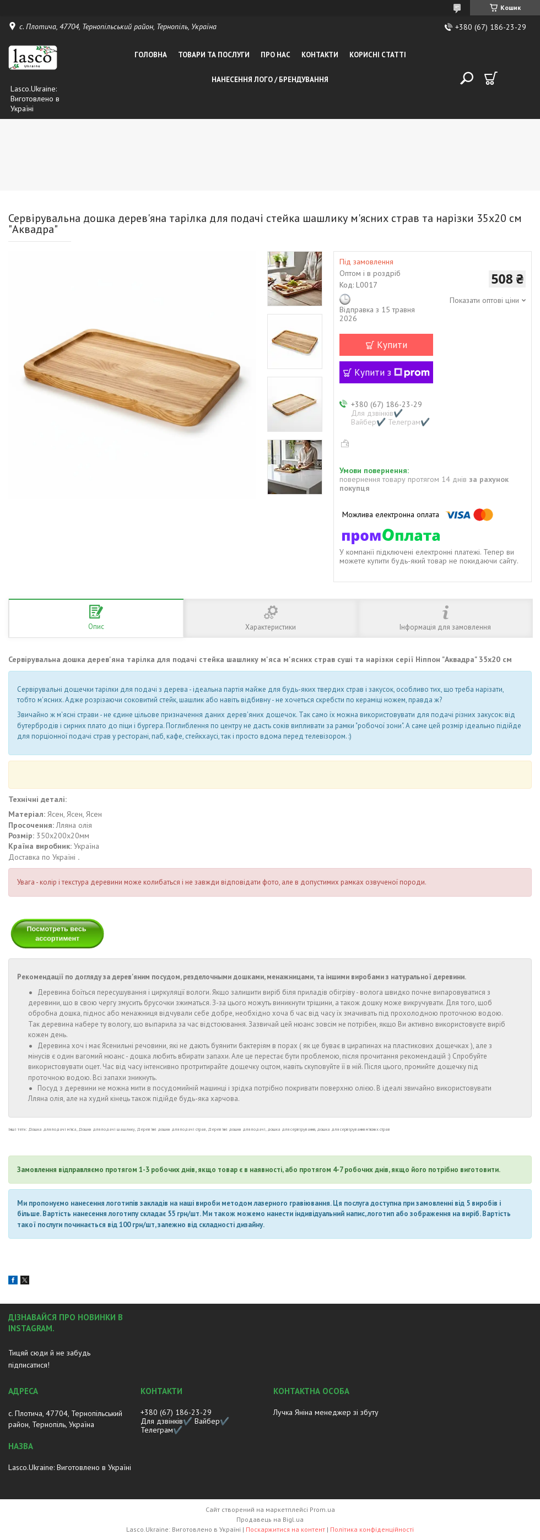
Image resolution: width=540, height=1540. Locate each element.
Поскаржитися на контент (285, 1529)
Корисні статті (377, 54)
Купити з (392, 372)
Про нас (275, 54)
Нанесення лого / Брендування (270, 79)
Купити (392, 345)
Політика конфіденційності (372, 1529)
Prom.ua (322, 1509)
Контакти (319, 54)
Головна (150, 54)
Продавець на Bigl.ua (270, 1519)
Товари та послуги (214, 54)
